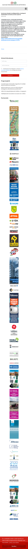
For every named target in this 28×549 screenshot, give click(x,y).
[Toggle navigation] (2, 8)
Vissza (2, 49)
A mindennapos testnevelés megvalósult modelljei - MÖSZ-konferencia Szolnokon (13, 84)
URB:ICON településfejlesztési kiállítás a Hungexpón (13, 91)
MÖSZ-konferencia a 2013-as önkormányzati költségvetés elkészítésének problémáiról (12, 88)
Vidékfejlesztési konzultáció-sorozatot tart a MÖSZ (13, 93)
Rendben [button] (14, 546)
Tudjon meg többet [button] (14, 542)
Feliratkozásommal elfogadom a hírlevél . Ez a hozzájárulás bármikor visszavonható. (12, 70)
